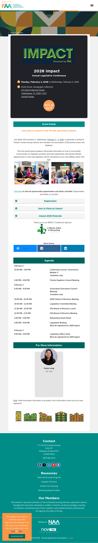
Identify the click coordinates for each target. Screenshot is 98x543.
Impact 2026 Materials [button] (50, 216)
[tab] (49, 201)
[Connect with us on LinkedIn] (49, 465)
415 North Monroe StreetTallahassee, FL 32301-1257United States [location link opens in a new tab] (34, 93)
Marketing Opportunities (49, 490)
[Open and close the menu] (59, 5)
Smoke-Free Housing (49, 486)
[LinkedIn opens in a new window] (72, 248)
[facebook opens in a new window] (49, 248)
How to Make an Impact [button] (50, 208)
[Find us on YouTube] (53, 465)
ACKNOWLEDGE (17, 536)
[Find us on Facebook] (39, 465)
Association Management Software (49, 530)
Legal (70, 538)
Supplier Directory (49, 482)
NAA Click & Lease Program (49, 477)
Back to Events (15, 32)
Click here (18, 191)
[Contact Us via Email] (58, 465)
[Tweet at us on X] (44, 465)
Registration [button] (50, 201)
